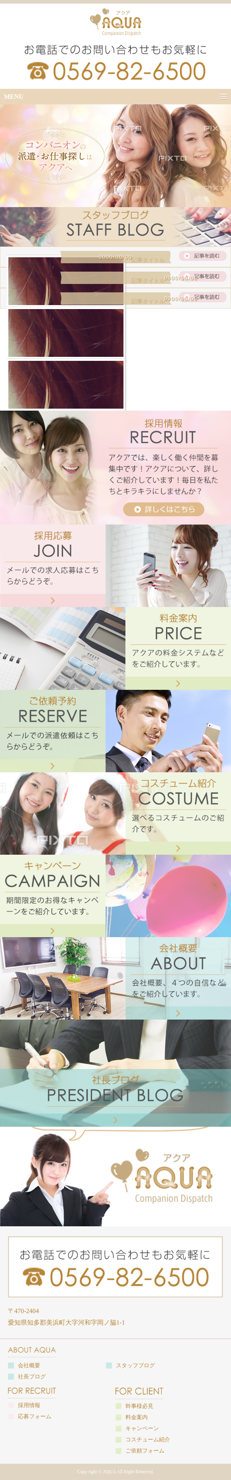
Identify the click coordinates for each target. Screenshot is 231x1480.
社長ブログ (32, 1377)
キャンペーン (142, 1428)
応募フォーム (34, 1416)
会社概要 (29, 1365)
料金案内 (136, 1417)
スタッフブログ (135, 1365)
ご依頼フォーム (144, 1451)
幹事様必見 (139, 1406)
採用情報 (29, 1405)
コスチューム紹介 (147, 1440)
